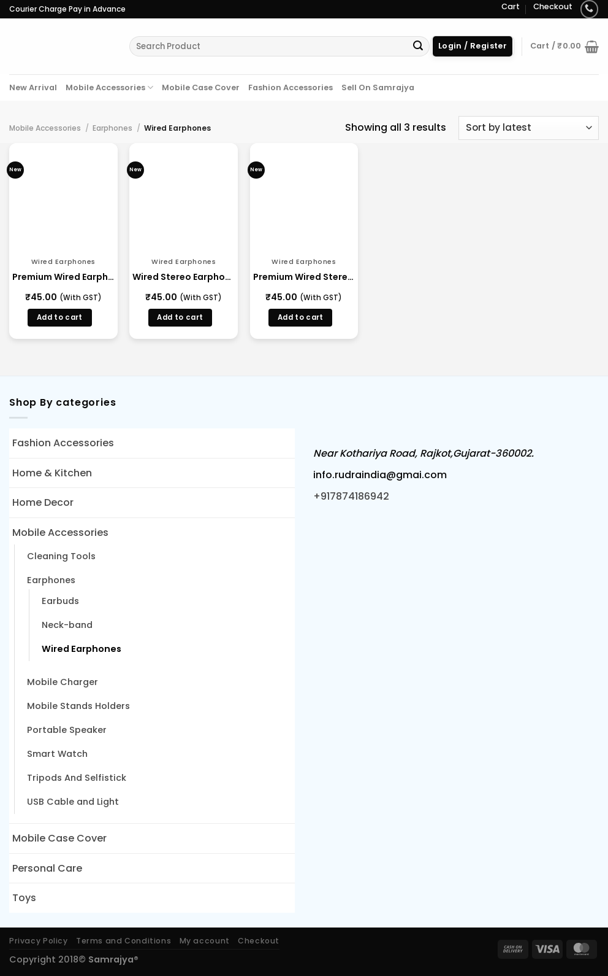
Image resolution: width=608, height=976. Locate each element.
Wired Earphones (81, 649)
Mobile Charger (62, 682)
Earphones (112, 128)
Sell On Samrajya (377, 87)
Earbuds (60, 601)
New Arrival (33, 87)
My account (205, 940)
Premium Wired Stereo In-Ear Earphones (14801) (304, 276)
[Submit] (418, 46)
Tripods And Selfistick (76, 778)
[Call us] (589, 9)
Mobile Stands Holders (78, 706)
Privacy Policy (38, 940)
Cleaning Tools (61, 556)
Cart (510, 6)
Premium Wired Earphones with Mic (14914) (63, 276)
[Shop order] (528, 128)
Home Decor (43, 502)
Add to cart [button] (60, 317)
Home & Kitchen (52, 473)
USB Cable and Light (73, 802)
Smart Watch (57, 754)
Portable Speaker (67, 730)
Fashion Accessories (290, 87)
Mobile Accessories (109, 87)
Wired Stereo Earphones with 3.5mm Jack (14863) (183, 276)
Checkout (552, 6)
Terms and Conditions (123, 940)
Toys (24, 898)
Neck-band (67, 625)
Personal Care (47, 868)
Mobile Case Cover (201, 87)
